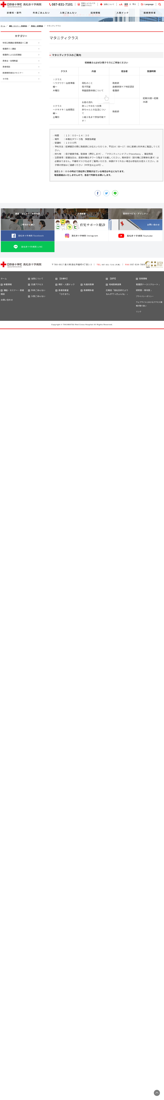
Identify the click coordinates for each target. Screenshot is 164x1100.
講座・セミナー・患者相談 (20, 43)
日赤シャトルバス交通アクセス (88, 4)
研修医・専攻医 (143, 308)
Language (149, 4)
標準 (126, 4)
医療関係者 (150, 12)
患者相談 (7, 88)
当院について (109, 4)
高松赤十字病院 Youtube (139, 254)
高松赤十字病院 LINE (32, 264)
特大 (134, 4)
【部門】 (111, 296)
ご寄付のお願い (27, 242)
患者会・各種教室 (42, 43)
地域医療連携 (113, 302)
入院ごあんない (68, 12)
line (115, 211)
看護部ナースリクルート (147, 302)
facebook (97, 211)
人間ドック (123, 12)
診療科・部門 (14, 12)
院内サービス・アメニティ (135, 231)
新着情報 (6, 302)
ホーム (3, 43)
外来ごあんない (41, 12)
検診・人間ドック (65, 302)
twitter (106, 211)
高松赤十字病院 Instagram (85, 254)
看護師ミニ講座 (10, 67)
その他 (6, 101)
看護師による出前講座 (14, 74)
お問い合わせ (148, 242)
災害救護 (82, 231)
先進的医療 (87, 302)
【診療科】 (62, 296)
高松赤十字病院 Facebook (30, 254)
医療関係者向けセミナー (15, 95)
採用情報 (95, 12)
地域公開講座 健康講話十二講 (17, 60)
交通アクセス (35, 302)
